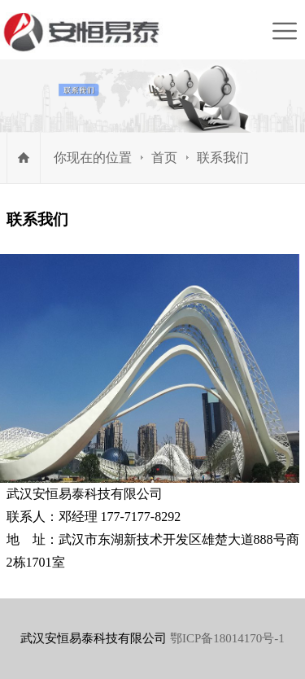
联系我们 (223, 157)
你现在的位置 (93, 157)
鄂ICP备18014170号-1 (227, 638)
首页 (164, 157)
